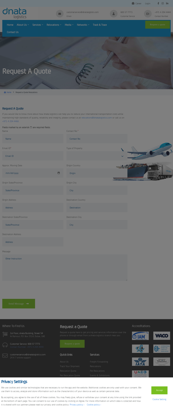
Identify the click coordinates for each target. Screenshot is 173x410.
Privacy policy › (77, 404)
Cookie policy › (94, 404)
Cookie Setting (159, 399)
